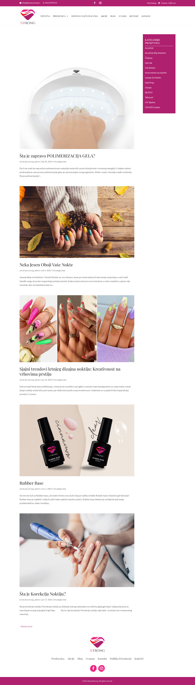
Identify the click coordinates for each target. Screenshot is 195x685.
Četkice (148, 58)
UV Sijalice (150, 102)
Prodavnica (59, 16)
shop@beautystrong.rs (31, 3)
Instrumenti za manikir (156, 72)
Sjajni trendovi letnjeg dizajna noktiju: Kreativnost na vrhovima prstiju (70, 371)
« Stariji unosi (26, 626)
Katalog (146, 16)
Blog (113, 16)
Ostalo (148, 87)
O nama (122, 16)
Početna (45, 16)
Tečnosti (149, 97)
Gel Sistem (150, 67)
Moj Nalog (151, 3)
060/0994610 (51, 3)
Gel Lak (148, 62)
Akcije (104, 16)
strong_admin (34, 161)
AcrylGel (149, 48)
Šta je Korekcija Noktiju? (43, 594)
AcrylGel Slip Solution (155, 52)
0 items (166, 3)
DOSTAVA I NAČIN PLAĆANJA (84, 16)
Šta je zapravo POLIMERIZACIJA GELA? (57, 156)
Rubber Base (31, 483)
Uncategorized (60, 161)
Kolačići (138, 659)
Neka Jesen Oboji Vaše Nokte (46, 264)
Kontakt (134, 16)
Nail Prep (149, 82)
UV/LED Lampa (152, 107)
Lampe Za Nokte (153, 77)
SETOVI (149, 92)
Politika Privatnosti (120, 659)
